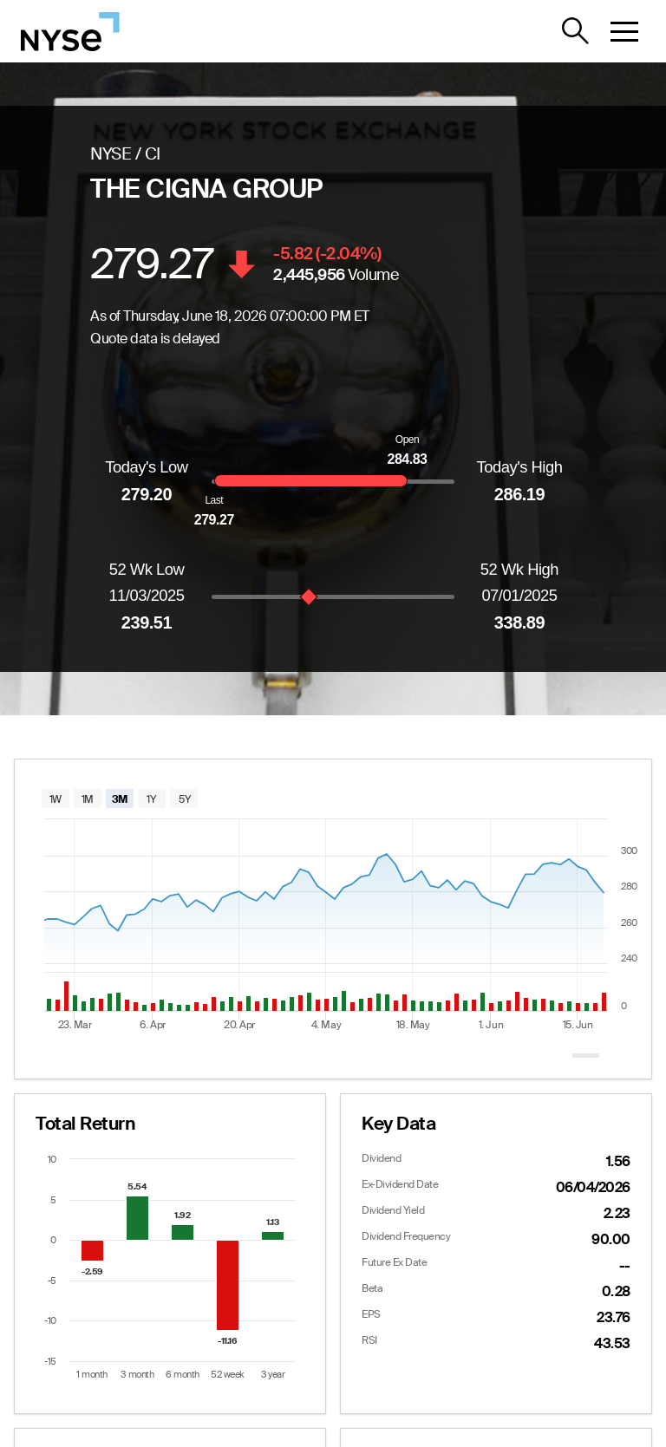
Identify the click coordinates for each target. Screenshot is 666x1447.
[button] (624, 31)
